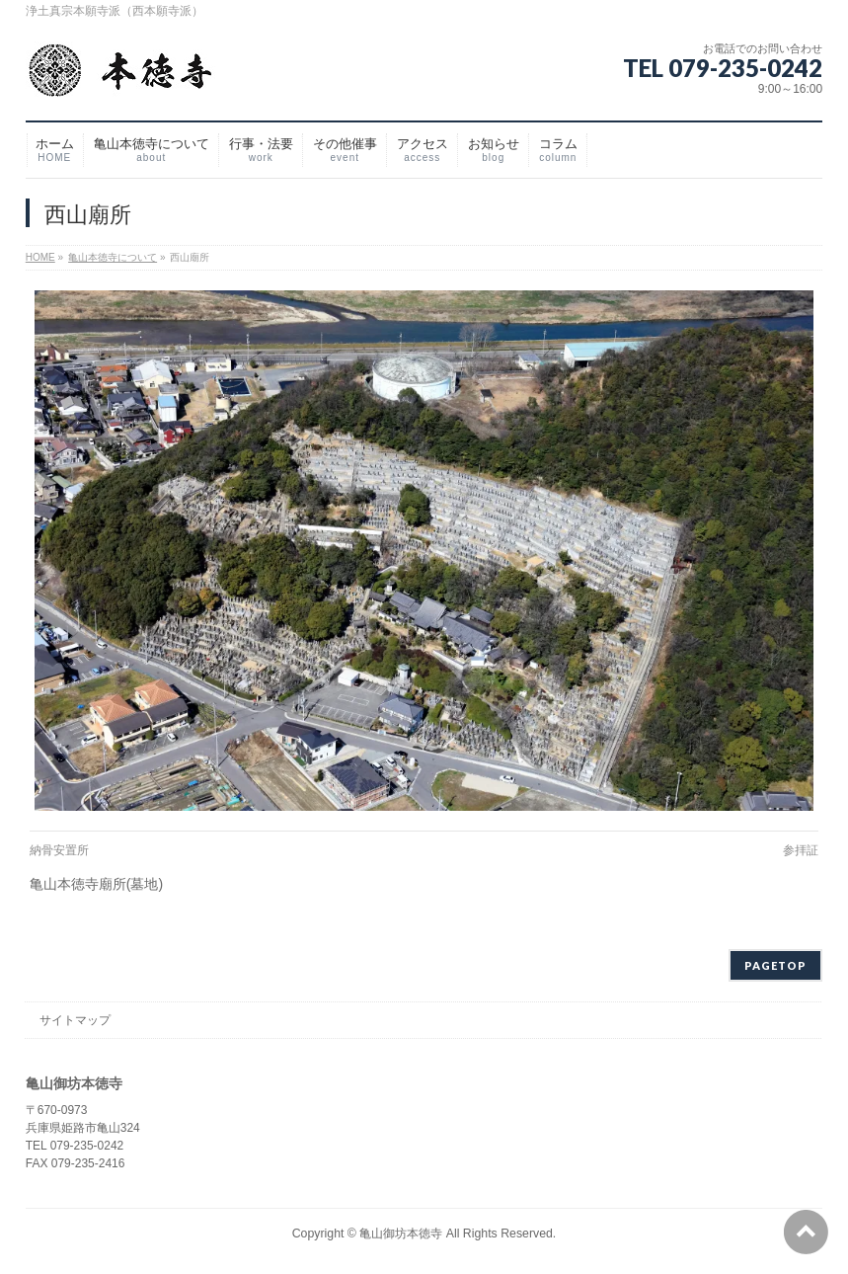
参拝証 (800, 850)
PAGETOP (775, 965)
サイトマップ (75, 1020)
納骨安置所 (59, 850)
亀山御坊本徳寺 (400, 1233)
